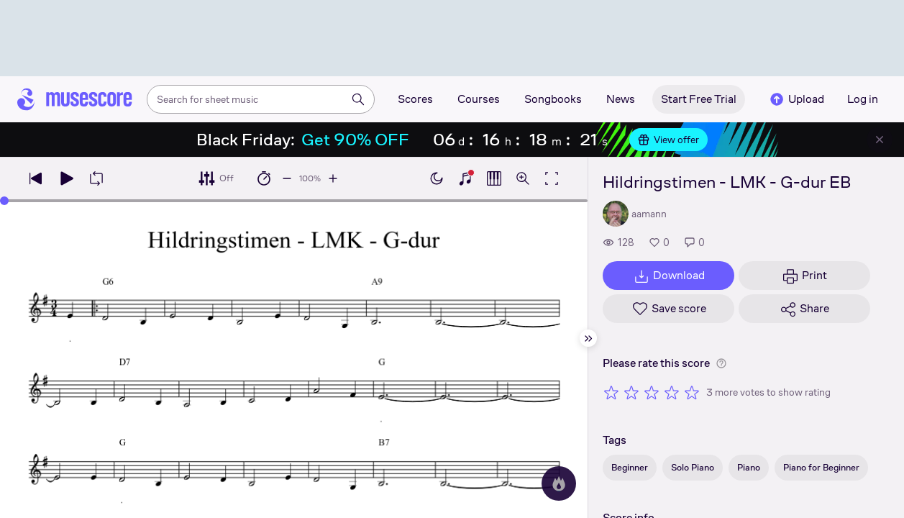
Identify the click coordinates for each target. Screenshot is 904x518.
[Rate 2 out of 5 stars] (631, 392)
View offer (668, 139)
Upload (796, 99)
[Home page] (74, 99)
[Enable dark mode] (436, 178)
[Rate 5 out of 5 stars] (691, 392)
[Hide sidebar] (588, 338)
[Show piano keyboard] (465, 178)
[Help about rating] (721, 363)
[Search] (358, 99)
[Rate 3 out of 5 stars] (651, 392)
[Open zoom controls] (522, 178)
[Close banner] (879, 140)
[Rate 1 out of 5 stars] (611, 392)
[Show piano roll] (494, 178)
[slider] (4, 200)
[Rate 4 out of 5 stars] (671, 392)
